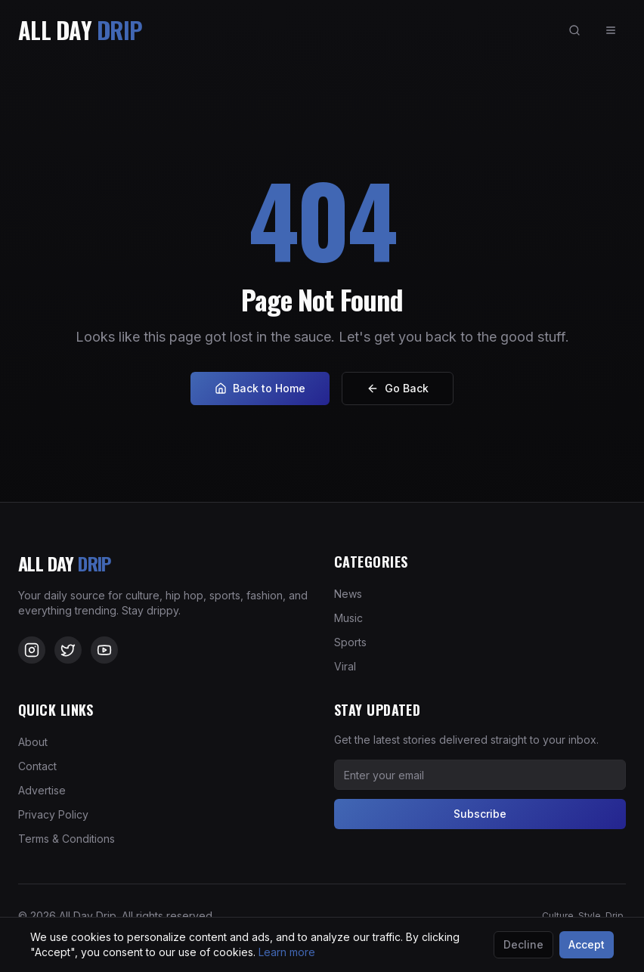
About (33, 741)
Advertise (42, 790)
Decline (523, 944)
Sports (350, 642)
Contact (37, 766)
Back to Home (260, 388)
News (348, 593)
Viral (345, 666)
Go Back (398, 388)
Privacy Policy (53, 814)
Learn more (287, 952)
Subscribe (480, 813)
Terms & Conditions (66, 838)
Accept (586, 944)
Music (348, 617)
